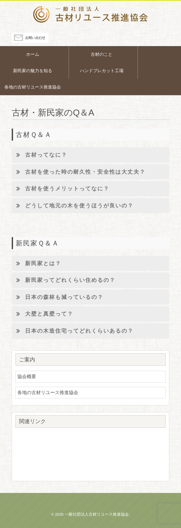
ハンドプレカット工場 (101, 70)
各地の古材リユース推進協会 (32, 87)
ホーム (32, 54)
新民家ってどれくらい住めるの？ (63, 280)
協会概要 (26, 376)
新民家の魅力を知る (32, 70)
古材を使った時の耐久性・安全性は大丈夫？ (79, 172)
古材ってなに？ (39, 155)
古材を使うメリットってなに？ (60, 188)
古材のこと (101, 54)
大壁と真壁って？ (42, 314)
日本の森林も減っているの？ (57, 297)
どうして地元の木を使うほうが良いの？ (72, 205)
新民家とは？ (36, 263)
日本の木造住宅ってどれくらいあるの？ (72, 331)
